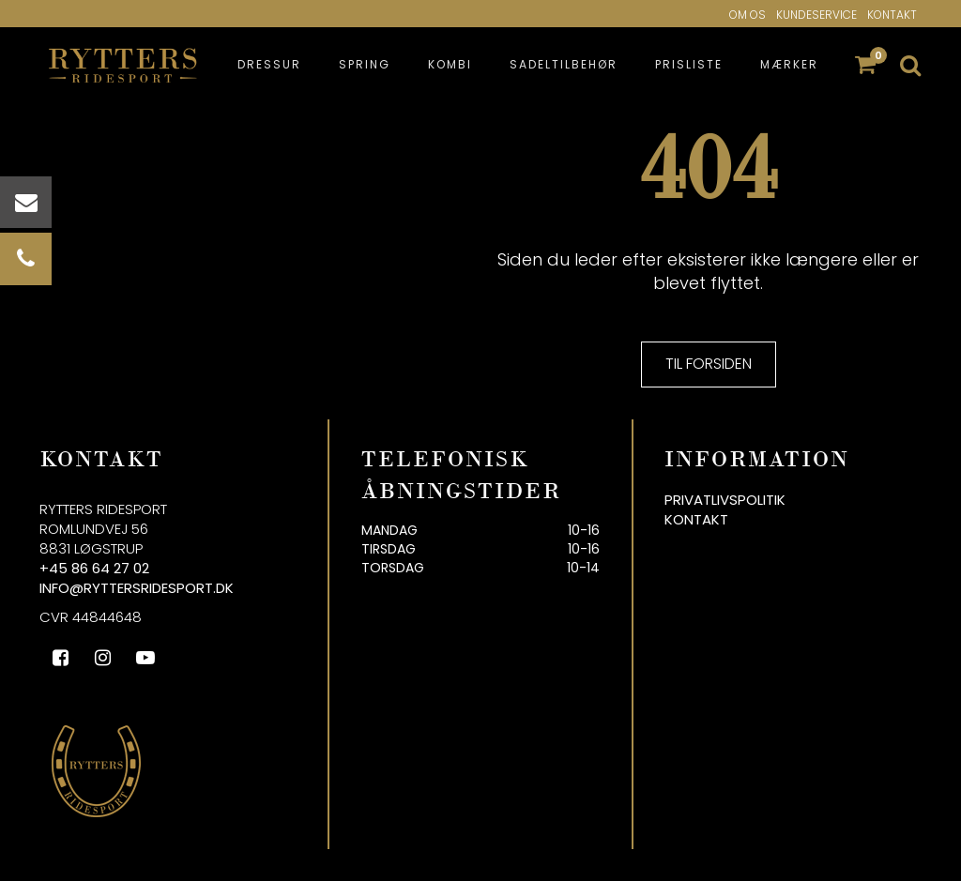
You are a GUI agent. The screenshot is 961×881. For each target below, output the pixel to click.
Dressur (269, 64)
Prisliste (689, 64)
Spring (364, 64)
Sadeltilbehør (564, 64)
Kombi (450, 64)
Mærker (789, 64)
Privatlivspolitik (725, 499)
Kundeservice (816, 15)
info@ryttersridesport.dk (136, 588)
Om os (747, 15)
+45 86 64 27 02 (94, 568)
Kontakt (892, 15)
